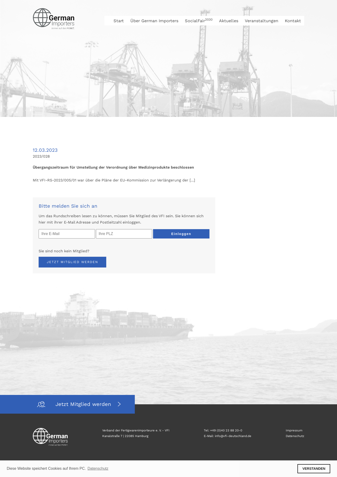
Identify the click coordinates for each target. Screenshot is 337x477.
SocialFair (198, 20)
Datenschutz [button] (98, 468)
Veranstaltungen (261, 20)
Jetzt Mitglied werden (72, 262)
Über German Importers (154, 20)
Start (119, 20)
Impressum (294, 430)
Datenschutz (295, 436)
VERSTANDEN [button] (313, 468)
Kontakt (293, 20)
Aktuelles (228, 20)
